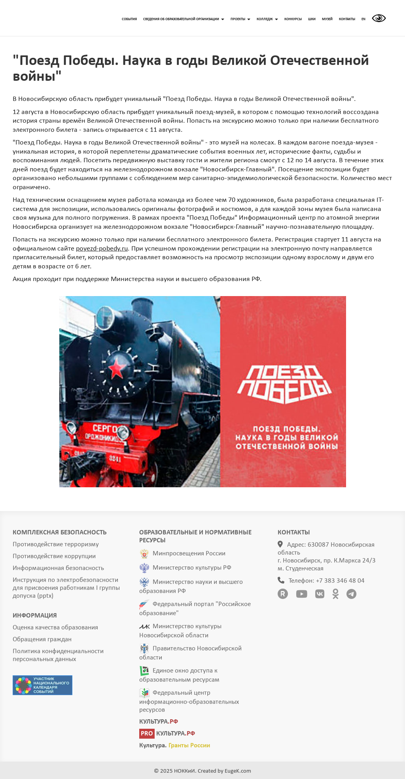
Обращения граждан (42, 641)
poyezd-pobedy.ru (102, 249)
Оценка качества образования (55, 630)
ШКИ (312, 19)
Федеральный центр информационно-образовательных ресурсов (189, 704)
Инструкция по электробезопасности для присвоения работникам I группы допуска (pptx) (66, 590)
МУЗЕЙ (327, 19)
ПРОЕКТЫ (240, 19)
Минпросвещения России (189, 556)
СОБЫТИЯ (129, 19)
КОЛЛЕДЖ (267, 19)
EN (363, 19)
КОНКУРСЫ (293, 19)
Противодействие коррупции (54, 558)
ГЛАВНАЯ (58, 18)
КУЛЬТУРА (158, 724)
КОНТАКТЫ (347, 19)
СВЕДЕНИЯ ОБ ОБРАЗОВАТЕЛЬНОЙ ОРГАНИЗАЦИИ (183, 19)
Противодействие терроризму (56, 546)
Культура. (174, 748)
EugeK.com (238, 771)
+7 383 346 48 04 (340, 583)
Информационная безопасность (58, 570)
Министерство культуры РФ (192, 570)
